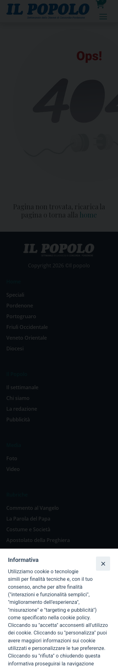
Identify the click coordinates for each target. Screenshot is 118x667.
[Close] (103, 563)
